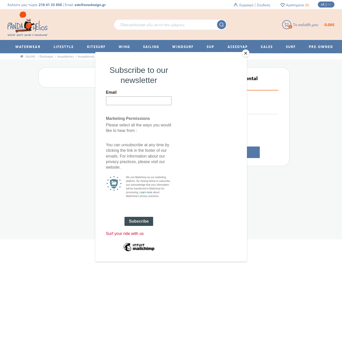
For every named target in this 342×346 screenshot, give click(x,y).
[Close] (245, 53)
